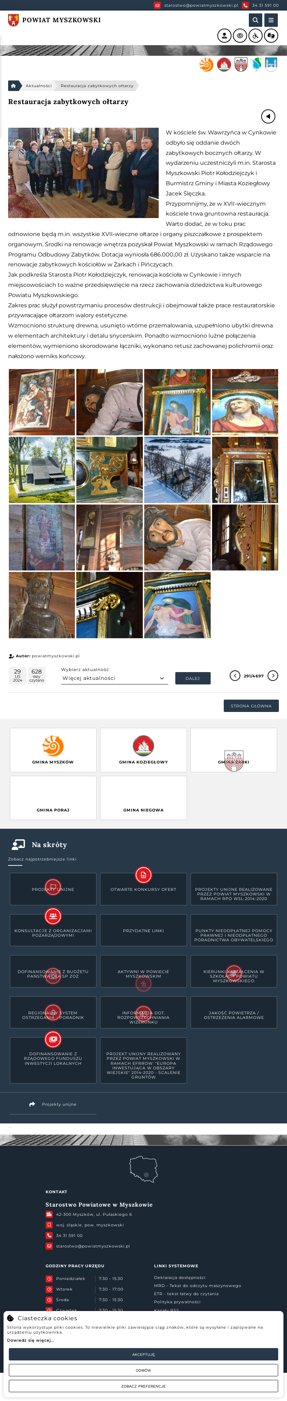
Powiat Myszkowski (10, 1127)
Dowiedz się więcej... (30, 1340)
